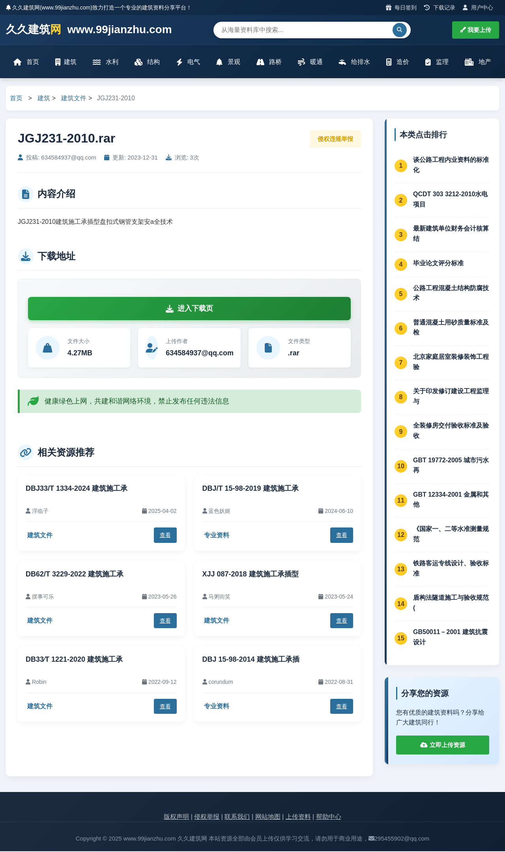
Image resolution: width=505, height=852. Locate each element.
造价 (397, 62)
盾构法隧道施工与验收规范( (451, 603)
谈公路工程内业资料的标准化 (451, 165)
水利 (105, 62)
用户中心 (478, 7)
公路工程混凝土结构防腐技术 (451, 293)
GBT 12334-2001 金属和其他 (451, 500)
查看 (165, 536)
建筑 (66, 62)
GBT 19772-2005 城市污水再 (451, 465)
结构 (147, 62)
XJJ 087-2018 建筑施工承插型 (250, 574)
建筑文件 (73, 99)
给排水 (354, 62)
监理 (436, 62)
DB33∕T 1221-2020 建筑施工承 (74, 660)
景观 (228, 62)
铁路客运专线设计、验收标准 (451, 568)
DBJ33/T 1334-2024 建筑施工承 (76, 489)
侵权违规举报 (335, 139)
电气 (188, 62)
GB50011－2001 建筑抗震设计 (450, 637)
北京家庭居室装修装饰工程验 (451, 362)
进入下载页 (189, 309)
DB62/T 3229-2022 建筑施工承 (74, 574)
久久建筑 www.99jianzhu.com (89, 30)
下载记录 (439, 7)
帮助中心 (328, 817)
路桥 (269, 62)
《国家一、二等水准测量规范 (451, 534)
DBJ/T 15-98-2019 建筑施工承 (250, 489)
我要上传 (475, 29)
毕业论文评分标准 (438, 264)
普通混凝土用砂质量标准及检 (451, 327)
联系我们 (237, 817)
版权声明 (176, 817)
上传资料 (298, 817)
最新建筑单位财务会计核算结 (451, 234)
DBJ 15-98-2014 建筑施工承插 (250, 660)
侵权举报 (206, 817)
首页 (26, 62)
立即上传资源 (442, 745)
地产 (477, 62)
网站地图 (268, 817)
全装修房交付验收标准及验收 (451, 431)
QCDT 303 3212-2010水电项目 (450, 199)
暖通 (310, 62)
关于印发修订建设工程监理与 (451, 396)
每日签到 (401, 7)
